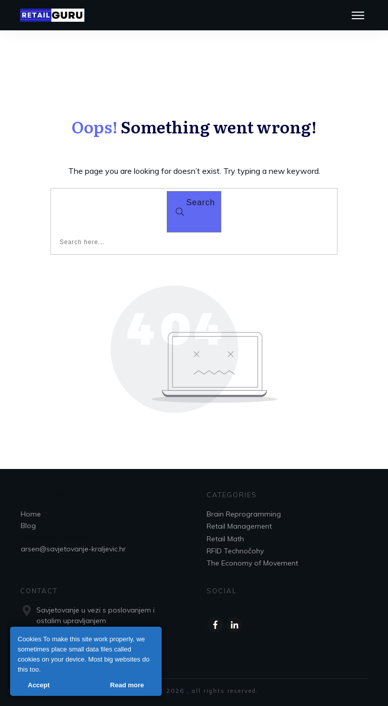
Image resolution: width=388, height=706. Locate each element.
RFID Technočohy (235, 550)
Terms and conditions (57, 537)
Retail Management (239, 526)
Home (31, 514)
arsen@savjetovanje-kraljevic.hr (73, 548)
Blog (28, 525)
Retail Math (225, 538)
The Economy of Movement (252, 563)
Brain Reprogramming (244, 514)
